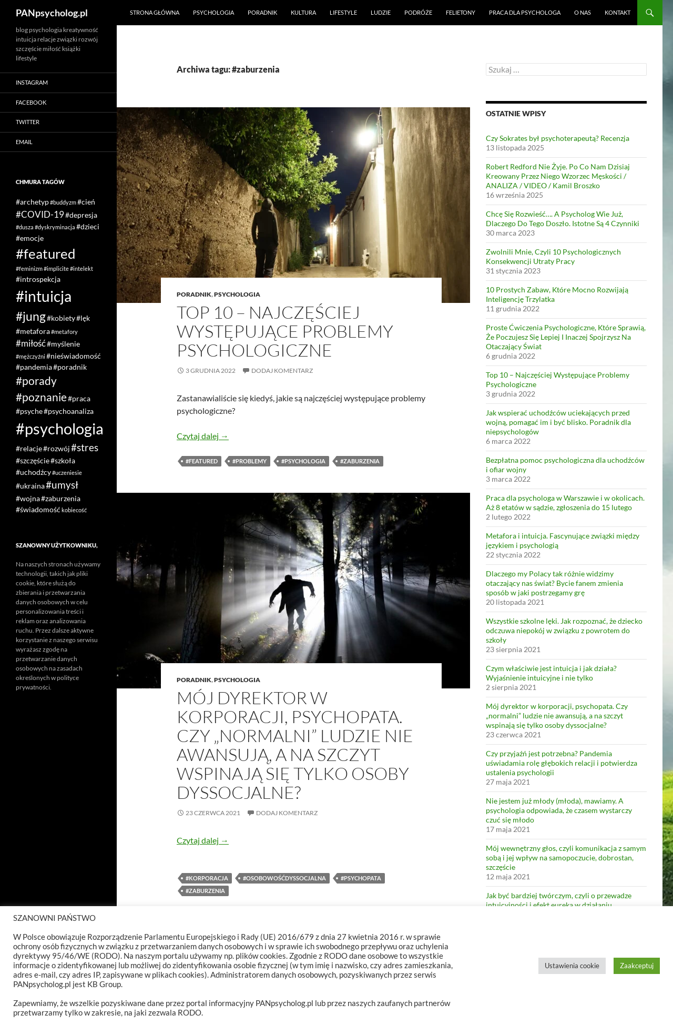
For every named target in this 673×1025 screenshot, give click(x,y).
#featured (202, 461)
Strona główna (154, 12)
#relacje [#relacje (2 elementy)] (29, 448)
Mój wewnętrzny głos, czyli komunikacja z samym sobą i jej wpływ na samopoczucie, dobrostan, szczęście (566, 857)
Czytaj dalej (203, 436)
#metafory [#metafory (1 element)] (64, 331)
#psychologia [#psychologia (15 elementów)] (60, 428)
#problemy (249, 461)
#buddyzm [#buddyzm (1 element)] (63, 202)
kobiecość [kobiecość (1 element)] (74, 509)
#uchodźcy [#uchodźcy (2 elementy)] (33, 472)
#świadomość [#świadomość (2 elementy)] (38, 509)
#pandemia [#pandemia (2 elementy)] (34, 366)
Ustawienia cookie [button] (572, 965)
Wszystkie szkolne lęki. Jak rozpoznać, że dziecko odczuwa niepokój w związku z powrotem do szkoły (564, 630)
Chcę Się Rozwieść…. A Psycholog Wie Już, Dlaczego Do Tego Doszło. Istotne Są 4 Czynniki (562, 218)
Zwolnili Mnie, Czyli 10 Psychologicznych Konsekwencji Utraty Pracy (553, 256)
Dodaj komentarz (282, 370)
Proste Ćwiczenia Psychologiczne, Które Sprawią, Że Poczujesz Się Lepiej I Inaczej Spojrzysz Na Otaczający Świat (566, 337)
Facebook (31, 102)
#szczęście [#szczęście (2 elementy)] (32, 460)
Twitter (27, 121)
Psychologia (213, 12)
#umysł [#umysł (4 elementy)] (62, 485)
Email (24, 141)
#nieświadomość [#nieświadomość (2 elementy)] (73, 355)
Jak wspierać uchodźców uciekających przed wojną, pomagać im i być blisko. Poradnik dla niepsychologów (558, 422)
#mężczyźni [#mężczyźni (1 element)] (30, 356)
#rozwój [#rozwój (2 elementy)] (56, 448)
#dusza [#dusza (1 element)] (25, 227)
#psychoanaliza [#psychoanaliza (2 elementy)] (69, 411)
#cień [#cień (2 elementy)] (86, 201)
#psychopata (361, 878)
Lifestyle (343, 12)
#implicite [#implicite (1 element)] (56, 268)
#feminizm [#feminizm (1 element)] (29, 268)
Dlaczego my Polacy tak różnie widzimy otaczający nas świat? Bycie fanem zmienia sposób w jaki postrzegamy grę (554, 583)
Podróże (418, 12)
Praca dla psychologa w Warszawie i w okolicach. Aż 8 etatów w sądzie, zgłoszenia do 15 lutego (565, 502)
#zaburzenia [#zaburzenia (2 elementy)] (60, 498)
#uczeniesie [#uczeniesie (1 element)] (67, 472)
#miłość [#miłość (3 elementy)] (31, 343)
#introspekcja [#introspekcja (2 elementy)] (38, 279)
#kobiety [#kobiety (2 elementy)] (61, 317)
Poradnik (262, 12)
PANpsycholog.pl (52, 12)
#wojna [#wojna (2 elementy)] (28, 498)
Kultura (303, 12)
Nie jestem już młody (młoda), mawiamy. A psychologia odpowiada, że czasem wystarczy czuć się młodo (559, 810)
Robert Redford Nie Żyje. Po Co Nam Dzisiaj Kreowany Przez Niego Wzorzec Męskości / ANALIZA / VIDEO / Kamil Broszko (558, 176)
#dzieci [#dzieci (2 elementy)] (87, 226)
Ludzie (381, 12)
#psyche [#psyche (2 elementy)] (29, 411)
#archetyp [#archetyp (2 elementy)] (32, 201)
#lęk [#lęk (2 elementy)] (83, 317)
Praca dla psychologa (524, 12)
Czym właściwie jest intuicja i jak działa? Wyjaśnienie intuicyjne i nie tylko (551, 673)
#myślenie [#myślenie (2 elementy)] (63, 343)
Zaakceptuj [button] (637, 965)
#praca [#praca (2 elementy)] (79, 398)
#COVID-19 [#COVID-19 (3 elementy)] (40, 214)
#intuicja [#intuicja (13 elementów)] (44, 296)
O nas (582, 12)
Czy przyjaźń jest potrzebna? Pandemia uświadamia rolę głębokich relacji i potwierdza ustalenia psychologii (561, 763)
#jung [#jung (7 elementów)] (31, 316)
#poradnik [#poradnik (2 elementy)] (70, 366)
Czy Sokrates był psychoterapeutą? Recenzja (557, 138)
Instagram (32, 82)
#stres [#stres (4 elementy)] (84, 447)
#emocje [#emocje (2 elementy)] (30, 238)
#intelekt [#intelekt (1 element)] (81, 268)
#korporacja (207, 878)
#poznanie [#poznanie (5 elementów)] (41, 397)
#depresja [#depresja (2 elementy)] (81, 214)
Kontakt (617, 12)
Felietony (460, 12)
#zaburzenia (360, 461)
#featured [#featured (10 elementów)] (46, 253)
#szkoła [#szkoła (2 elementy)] (62, 460)
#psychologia (303, 461)
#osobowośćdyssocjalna (284, 878)
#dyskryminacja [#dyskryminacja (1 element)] (55, 227)
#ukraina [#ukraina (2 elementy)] (30, 485)
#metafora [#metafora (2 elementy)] (33, 331)
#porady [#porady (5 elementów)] (36, 380)
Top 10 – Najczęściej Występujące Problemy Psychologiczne (285, 331)
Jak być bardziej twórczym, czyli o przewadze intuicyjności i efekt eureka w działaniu (558, 900)
